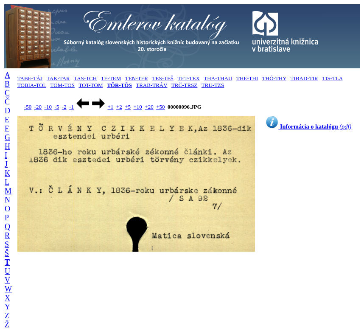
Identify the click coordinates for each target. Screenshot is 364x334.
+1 (110, 107)
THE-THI (247, 78)
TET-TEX (189, 78)
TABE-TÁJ (30, 78)
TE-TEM (111, 78)
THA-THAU (218, 78)
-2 (64, 107)
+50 (160, 107)
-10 (48, 107)
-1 (71, 107)
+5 (128, 107)
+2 (119, 107)
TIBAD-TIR (304, 78)
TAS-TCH (85, 78)
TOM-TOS (62, 85)
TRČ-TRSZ (184, 85)
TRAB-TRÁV (151, 85)
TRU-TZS (213, 85)
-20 (38, 107)
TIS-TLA (332, 78)
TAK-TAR (58, 78)
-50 (27, 107)
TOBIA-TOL (31, 85)
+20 (149, 107)
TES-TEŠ (163, 78)
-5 (56, 107)
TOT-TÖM (90, 85)
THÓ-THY (274, 78)
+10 (138, 107)
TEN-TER (136, 78)
